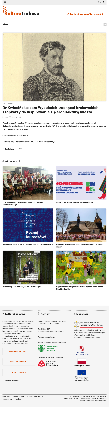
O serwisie (6, 396)
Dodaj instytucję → (19, 362)
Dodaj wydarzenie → (19, 351)
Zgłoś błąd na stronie (10, 380)
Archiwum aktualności (35, 396)
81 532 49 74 (46, 329)
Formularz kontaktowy (46, 337)
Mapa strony (7, 399)
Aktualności (7, 104)
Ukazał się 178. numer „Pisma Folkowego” (21, 287)
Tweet (20, 148)
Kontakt (46, 314)
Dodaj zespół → (19, 372)
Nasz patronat (18, 396)
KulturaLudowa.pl (16, 314)
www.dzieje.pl (22, 135)
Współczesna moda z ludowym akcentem (74, 202)
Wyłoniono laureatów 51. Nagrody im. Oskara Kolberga (27, 244)
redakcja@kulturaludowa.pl (53, 331)
